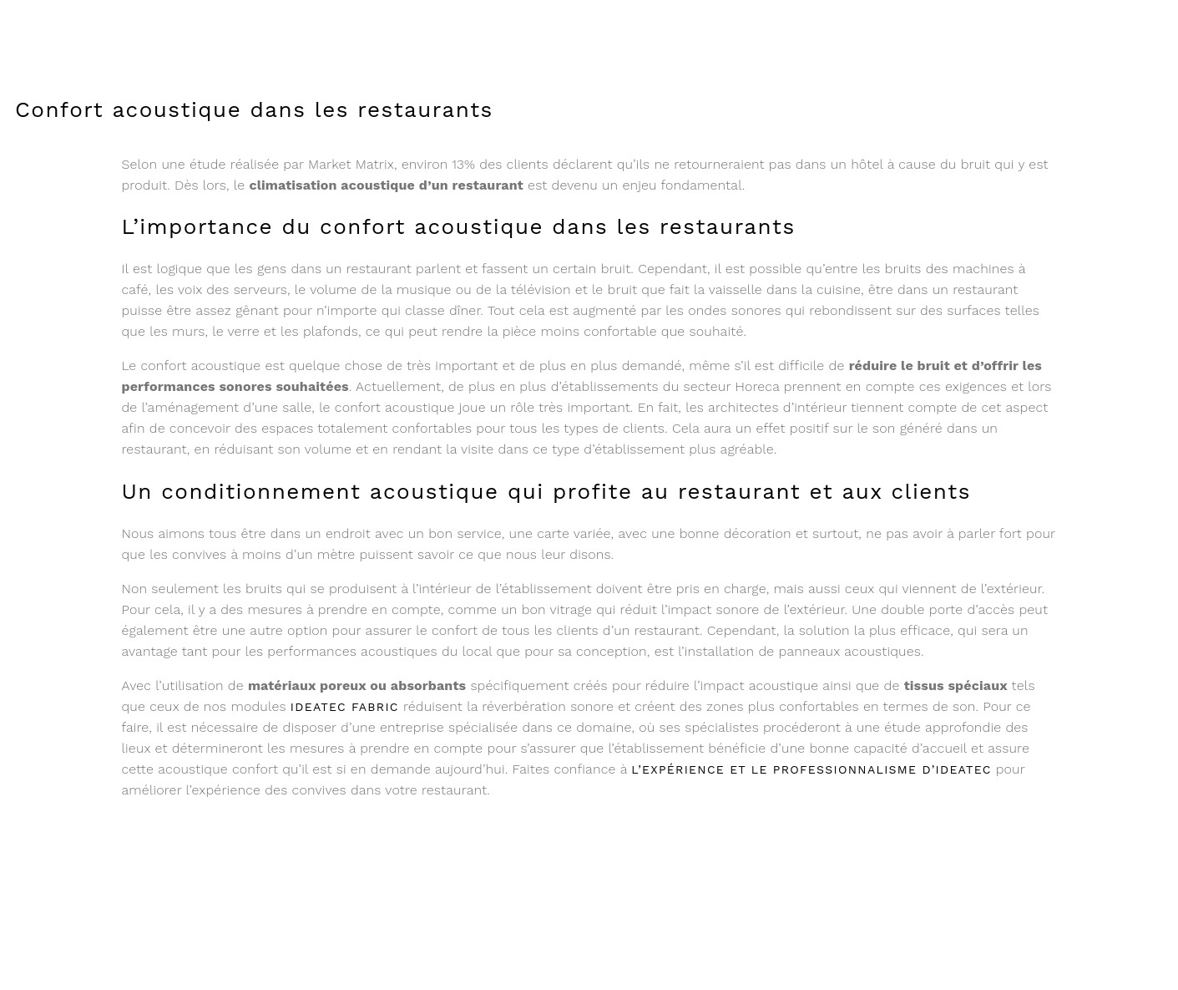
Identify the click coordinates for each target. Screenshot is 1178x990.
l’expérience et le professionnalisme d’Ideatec (811, 769)
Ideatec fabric (345, 706)
